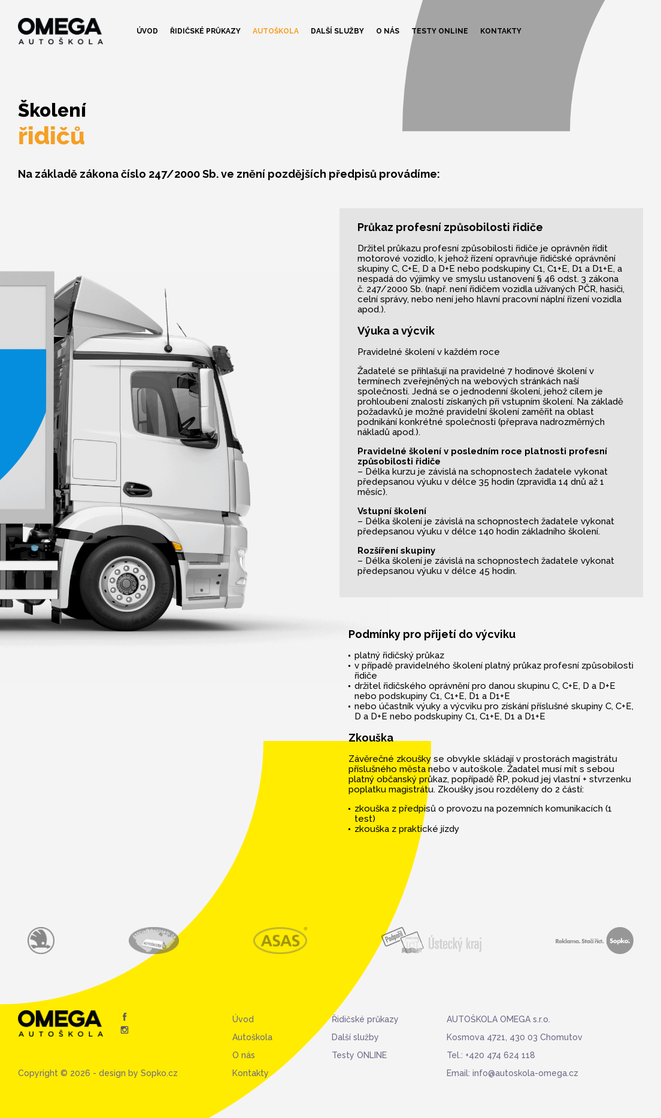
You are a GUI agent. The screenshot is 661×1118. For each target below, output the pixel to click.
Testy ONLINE (439, 31)
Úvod (147, 31)
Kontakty (500, 31)
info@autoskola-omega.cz (525, 1073)
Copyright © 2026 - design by (79, 1073)
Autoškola (276, 31)
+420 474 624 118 (500, 1055)
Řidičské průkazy (205, 31)
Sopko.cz (159, 1073)
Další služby (337, 31)
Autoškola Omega (60, 31)
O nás (387, 31)
